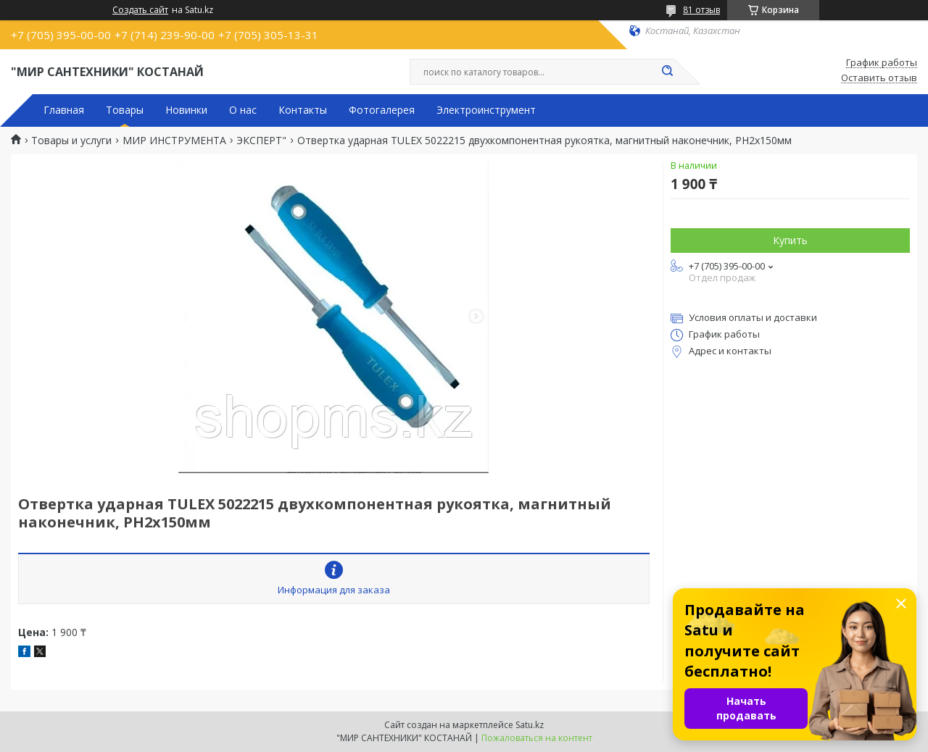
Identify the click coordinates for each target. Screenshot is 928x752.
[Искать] (667, 72)
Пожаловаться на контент (536, 738)
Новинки (186, 110)
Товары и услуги (71, 140)
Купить (790, 240)
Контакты (302, 110)
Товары (125, 110)
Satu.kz (529, 725)
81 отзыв (701, 10)
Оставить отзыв (879, 78)
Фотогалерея (382, 110)
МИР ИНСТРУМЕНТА (174, 140)
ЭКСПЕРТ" (261, 140)
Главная (64, 110)
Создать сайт (140, 10)
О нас (243, 110)
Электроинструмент (486, 110)
